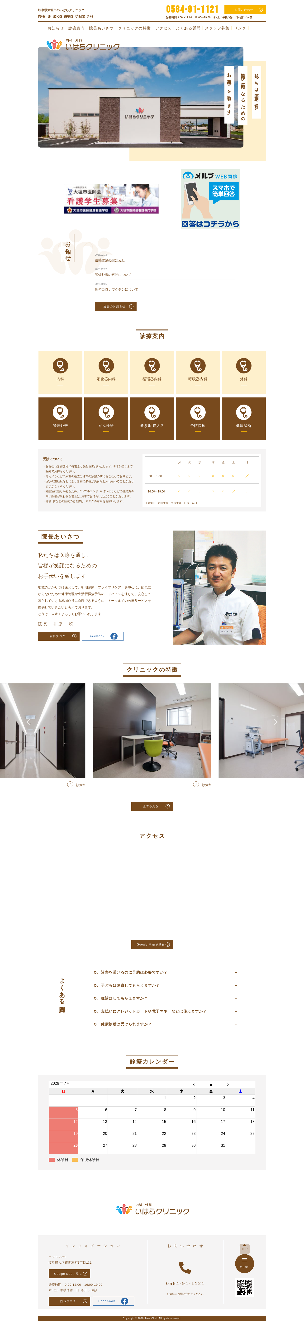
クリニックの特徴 (134, 28)
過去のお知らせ (114, 306)
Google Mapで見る (151, 944)
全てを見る (151, 806)
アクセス (163, 28)
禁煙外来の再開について (113, 275)
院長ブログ (57, 636)
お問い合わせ (243, 9)
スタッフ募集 (217, 28)
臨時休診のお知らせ (110, 260)
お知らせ (56, 28)
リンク (240, 28)
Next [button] (276, 84)
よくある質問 (188, 28)
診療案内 (76, 28)
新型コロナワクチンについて (116, 289)
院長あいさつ (101, 28)
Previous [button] (28, 84)
